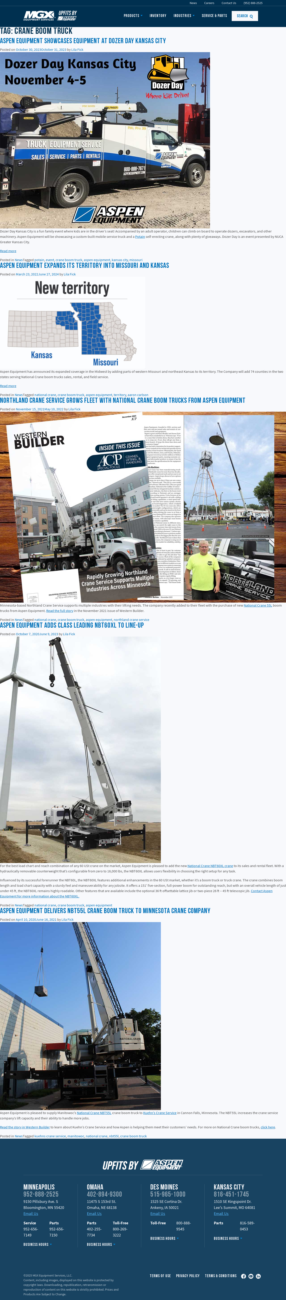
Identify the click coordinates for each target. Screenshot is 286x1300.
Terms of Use (160, 1276)
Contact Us (229, 3)
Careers (209, 3)
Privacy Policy (188, 1276)
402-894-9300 (104, 1194)
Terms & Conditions (221, 1276)
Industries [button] (182, 16)
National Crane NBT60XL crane (210, 865)
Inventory (158, 16)
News (193, 3)
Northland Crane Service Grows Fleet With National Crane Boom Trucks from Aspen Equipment (123, 401)
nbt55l (114, 1136)
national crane (45, 394)
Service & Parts (214, 16)
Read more (8, 251)
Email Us (30, 1213)
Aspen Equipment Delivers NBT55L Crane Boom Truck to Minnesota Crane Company (105, 911)
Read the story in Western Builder (25, 1127)
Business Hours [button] (35, 1245)
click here (268, 1127)
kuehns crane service (50, 1136)
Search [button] (245, 16)
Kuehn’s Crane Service (160, 1112)
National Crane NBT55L (94, 1112)
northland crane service (131, 619)
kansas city (120, 260)
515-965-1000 (168, 1194)
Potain (140, 236)
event (50, 260)
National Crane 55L (258, 605)
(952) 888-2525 (253, 3)
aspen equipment (97, 260)
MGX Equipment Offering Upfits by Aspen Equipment (50, 16)
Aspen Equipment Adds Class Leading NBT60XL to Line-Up (72, 625)
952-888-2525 (41, 1194)
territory (120, 394)
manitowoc (75, 1136)
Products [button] (131, 16)
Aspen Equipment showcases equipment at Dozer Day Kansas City (83, 41)
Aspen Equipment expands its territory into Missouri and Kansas (84, 266)
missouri (136, 260)
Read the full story (59, 610)
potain (39, 260)
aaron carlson (138, 394)
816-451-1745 (231, 1194)
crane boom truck (69, 260)
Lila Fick (77, 49)
